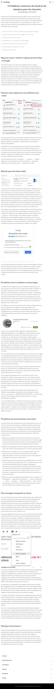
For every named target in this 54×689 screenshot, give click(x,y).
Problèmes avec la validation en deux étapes (16, 40)
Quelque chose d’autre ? (10, 50)
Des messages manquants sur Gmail (13, 47)
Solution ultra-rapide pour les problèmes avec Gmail (18, 34)
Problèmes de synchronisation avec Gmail (15, 43)
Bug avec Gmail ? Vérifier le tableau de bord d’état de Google (20, 31)
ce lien (16, 65)
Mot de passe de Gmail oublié (11, 37)
